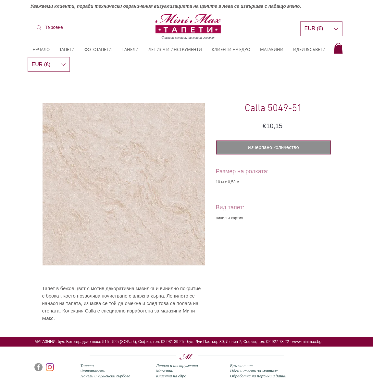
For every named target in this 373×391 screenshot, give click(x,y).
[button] (338, 48)
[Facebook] (38, 367)
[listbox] (321, 28)
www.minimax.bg (306, 341)
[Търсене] (69, 27)
